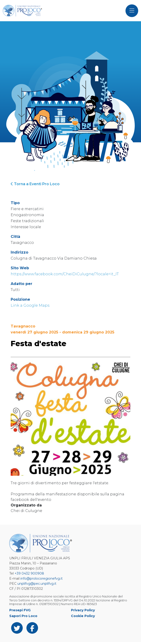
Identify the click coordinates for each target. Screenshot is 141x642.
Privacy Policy (83, 610)
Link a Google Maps (30, 305)
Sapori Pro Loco (23, 616)
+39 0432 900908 (29, 573)
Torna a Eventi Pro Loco (35, 184)
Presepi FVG (20, 610)
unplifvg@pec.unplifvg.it (36, 583)
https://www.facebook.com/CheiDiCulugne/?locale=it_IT (65, 274)
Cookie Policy (83, 616)
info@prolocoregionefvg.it (41, 578)
